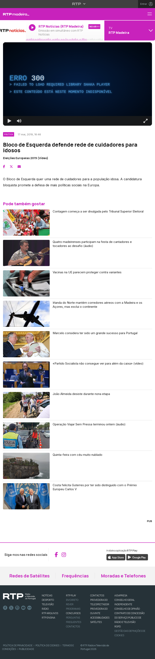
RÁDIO (45, 608)
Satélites (96, 622)
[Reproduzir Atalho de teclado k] (9, 121)
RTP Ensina (48, 617)
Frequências (75, 576)
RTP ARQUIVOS (50, 613)
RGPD (117, 626)
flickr (29, 608)
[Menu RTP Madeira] (151, 14)
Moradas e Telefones (123, 576)
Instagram (17, 608)
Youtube (23, 608)
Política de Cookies (47, 645)
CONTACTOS (97, 595)
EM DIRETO (72, 600)
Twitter (11, 608)
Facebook (5, 608)
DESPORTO (48, 600)
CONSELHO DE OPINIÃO (127, 608)
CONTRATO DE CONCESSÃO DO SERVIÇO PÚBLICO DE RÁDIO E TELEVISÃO (129, 617)
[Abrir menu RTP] (77, 4)
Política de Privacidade (17, 645)
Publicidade (26, 649)
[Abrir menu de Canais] (129, 30)
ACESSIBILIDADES (99, 617)
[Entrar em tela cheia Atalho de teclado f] (145, 121)
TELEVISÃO (48, 604)
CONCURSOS (73, 613)
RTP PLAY (71, 595)
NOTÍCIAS (47, 595)
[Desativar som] (19, 121)
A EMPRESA (120, 595)
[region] (77, 84)
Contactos (73, 626)
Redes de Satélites (29, 576)
